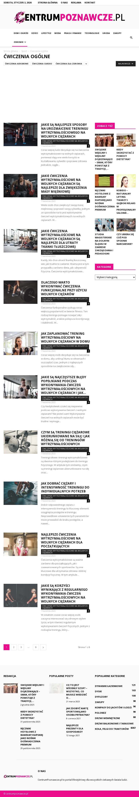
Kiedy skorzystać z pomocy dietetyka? (125, 154)
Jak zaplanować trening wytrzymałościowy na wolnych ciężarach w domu (65, 337)
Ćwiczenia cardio (42, 63)
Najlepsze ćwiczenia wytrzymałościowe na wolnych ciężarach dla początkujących (61, 540)
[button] (131, 37)
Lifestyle (46, 33)
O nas (64, 2)
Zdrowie (20, 42)
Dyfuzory (101, 696)
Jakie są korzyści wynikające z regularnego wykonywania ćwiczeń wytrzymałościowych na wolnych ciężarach (64, 593)
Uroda (106, 33)
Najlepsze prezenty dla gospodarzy (74, 728)
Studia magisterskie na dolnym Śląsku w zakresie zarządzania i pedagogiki (104, 244)
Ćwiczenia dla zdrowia (69, 63)
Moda (57, 33)
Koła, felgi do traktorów (112, 728)
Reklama (76, 2)
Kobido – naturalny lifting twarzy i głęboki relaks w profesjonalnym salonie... (127, 201)
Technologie (92, 33)
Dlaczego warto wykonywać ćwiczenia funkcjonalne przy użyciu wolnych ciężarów (64, 288)
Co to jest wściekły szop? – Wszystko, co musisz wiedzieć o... (76, 691)
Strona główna (47, 2)
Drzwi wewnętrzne (107, 718)
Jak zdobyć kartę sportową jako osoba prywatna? (78, 711)
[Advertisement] (69, 93)
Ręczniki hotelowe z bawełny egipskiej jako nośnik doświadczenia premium (105, 200)
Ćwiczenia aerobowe (16, 63)
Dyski (98, 691)
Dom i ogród (21, 33)
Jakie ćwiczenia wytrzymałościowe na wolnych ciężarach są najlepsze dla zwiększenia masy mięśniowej (64, 184)
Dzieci (34, 33)
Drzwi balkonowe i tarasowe (114, 723)
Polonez (100, 712)
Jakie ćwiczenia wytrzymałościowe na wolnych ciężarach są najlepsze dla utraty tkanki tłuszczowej (61, 239)
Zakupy (117, 33)
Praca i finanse (72, 33)
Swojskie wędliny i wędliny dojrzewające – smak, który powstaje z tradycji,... (104, 159)
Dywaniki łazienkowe (108, 686)
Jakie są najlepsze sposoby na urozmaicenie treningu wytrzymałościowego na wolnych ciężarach (64, 130)
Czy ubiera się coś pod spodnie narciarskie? (125, 239)
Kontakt (90, 2)
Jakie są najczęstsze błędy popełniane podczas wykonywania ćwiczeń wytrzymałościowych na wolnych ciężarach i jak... (63, 385)
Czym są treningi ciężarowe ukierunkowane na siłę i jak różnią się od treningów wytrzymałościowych (65, 438)
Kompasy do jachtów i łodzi (113, 707)
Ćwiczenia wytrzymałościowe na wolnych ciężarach (65, 142)
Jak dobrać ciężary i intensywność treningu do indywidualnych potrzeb (65, 487)
